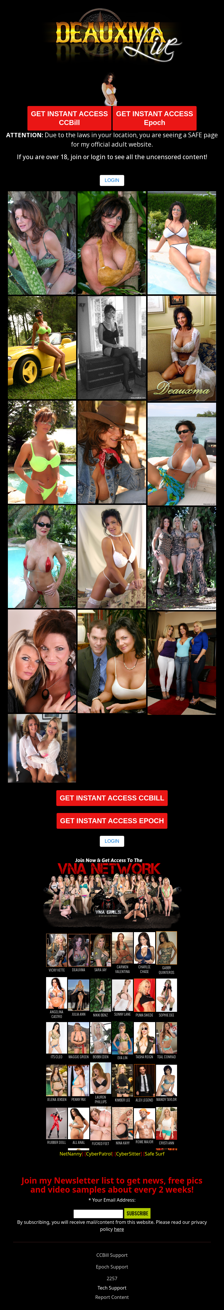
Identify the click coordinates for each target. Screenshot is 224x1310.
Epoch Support (112, 1267)
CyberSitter (128, 1154)
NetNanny (71, 1154)
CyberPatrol (99, 1154)
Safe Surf (154, 1154)
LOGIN (112, 180)
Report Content (112, 1297)
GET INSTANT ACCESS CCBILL (112, 798)
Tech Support (112, 1288)
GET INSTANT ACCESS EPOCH (112, 821)
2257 (112, 1278)
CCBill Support (111, 1255)
